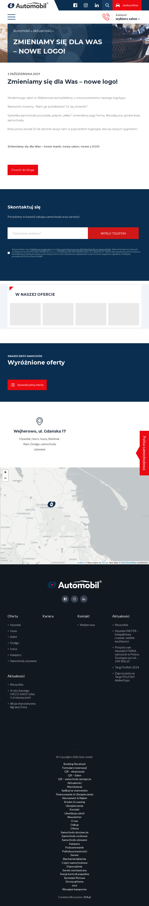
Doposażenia (74, 866)
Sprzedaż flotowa (74, 877)
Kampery (16, 655)
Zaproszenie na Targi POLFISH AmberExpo (125, 677)
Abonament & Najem (74, 798)
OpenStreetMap (128, 562)
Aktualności (42, 31)
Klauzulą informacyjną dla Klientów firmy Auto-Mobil (83, 249)
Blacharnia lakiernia (74, 858)
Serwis (74, 855)
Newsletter (74, 817)
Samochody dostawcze (74, 832)
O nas (74, 820)
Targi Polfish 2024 (127, 667)
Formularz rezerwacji (74, 767)
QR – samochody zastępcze (74, 779)
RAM (13, 637)
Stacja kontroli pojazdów (74, 874)
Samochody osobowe (74, 836)
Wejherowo (87, 625)
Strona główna (74, 881)
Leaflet (80, 562)
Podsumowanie (74, 847)
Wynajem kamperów (74, 889)
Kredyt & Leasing (74, 801)
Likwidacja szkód (74, 813)
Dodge (14, 643)
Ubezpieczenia (74, 805)
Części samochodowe (74, 862)
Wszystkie (16, 684)
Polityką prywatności (40, 249)
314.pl (105, 562)
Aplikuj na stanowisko (75, 790)
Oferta (74, 828)
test (74, 885)
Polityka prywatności (74, 851)
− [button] (5, 478)
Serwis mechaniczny (74, 870)
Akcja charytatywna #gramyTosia (23, 705)
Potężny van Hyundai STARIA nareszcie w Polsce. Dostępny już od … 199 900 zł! (127, 654)
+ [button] (5, 473)
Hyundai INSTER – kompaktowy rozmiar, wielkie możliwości (127, 636)
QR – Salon (74, 775)
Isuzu (13, 631)
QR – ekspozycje (74, 771)
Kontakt (74, 809)
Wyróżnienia (74, 786)
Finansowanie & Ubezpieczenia (74, 794)
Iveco (13, 649)
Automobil (22, 31)
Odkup (74, 824)
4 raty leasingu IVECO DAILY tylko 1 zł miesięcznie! (22, 694)
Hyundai (15, 625)
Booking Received (74, 763)
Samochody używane (23, 661)
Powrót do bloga (22, 170)
